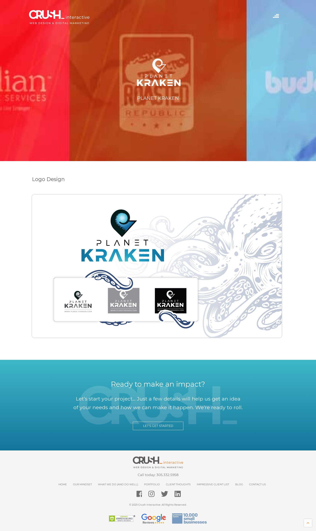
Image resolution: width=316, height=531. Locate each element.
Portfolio (152, 484)
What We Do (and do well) (118, 484)
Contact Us (257, 484)
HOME (62, 484)
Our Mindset (82, 484)
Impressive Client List (213, 484)
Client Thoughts (178, 484)
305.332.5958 (167, 475)
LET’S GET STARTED (158, 426)
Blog (239, 484)
